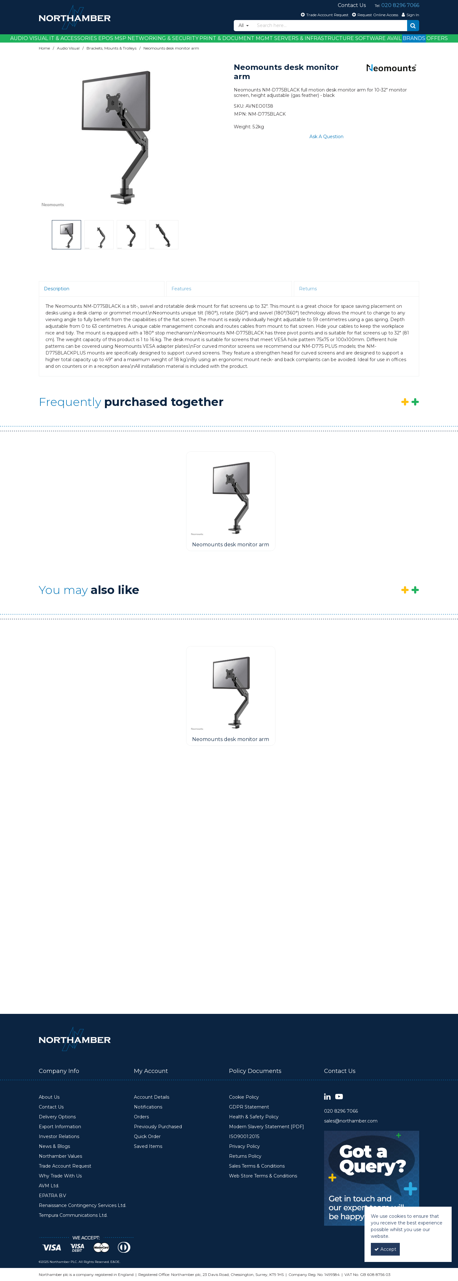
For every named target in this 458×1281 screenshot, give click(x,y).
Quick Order (147, 1136)
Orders (141, 1117)
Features (181, 289)
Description (56, 289)
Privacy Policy (244, 1146)
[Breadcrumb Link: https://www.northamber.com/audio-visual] (68, 48)
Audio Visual (29, 38)
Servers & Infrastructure (314, 38)
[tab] (101, 289)
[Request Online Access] (374, 14)
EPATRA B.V (52, 1195)
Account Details (151, 1097)
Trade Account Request (65, 1166)
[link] (327, 1097)
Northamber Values (60, 1156)
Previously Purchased (158, 1126)
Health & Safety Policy (254, 1117)
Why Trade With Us (60, 1176)
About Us (49, 1097)
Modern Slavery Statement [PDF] (266, 1126)
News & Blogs (54, 1146)
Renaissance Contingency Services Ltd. (82, 1205)
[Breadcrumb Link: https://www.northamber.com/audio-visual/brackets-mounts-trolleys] (111, 48)
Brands (414, 38)
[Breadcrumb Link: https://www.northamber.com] (44, 48)
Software (370, 38)
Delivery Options (57, 1117)
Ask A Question (326, 136)
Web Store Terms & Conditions (263, 1176)
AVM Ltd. (49, 1186)
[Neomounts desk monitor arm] (231, 495)
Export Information (60, 1126)
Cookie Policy (244, 1097)
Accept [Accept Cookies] (385, 1249)
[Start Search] (413, 25)
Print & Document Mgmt (236, 38)
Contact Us (51, 1107)
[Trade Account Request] (324, 14)
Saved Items (148, 1146)
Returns (308, 289)
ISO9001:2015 (244, 1136)
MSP (120, 38)
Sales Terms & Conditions (257, 1166)
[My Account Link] (409, 14)
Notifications (148, 1107)
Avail (394, 38)
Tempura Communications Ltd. (73, 1215)
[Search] (330, 25)
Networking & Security (163, 38)
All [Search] (242, 25)
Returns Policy (245, 1156)
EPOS (105, 38)
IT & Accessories (73, 38)
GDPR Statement (249, 1107)
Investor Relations (59, 1136)
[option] (115, 133)
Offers (437, 38)
